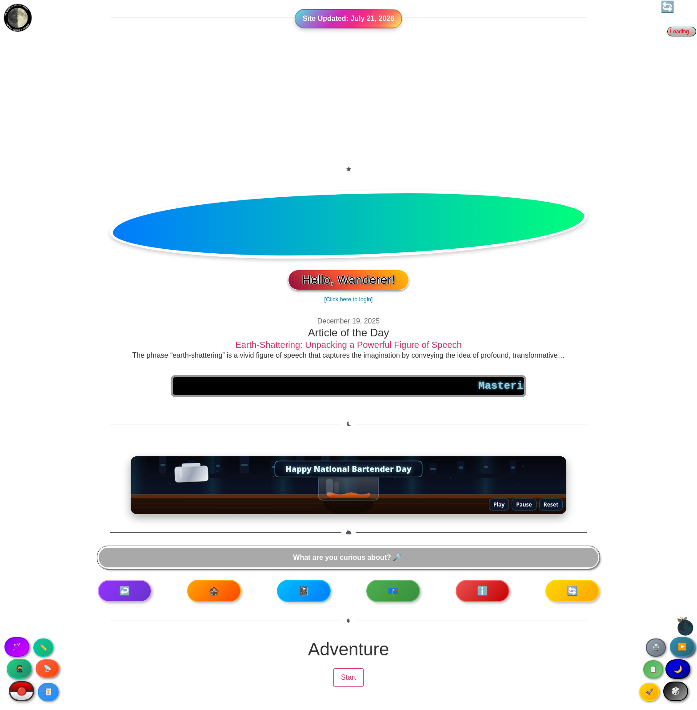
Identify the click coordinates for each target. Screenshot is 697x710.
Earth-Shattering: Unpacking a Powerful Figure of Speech (348, 345)
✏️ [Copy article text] (43, 647)
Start (348, 677)
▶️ (682, 646)
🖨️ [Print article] (656, 647)
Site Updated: (348, 18)
